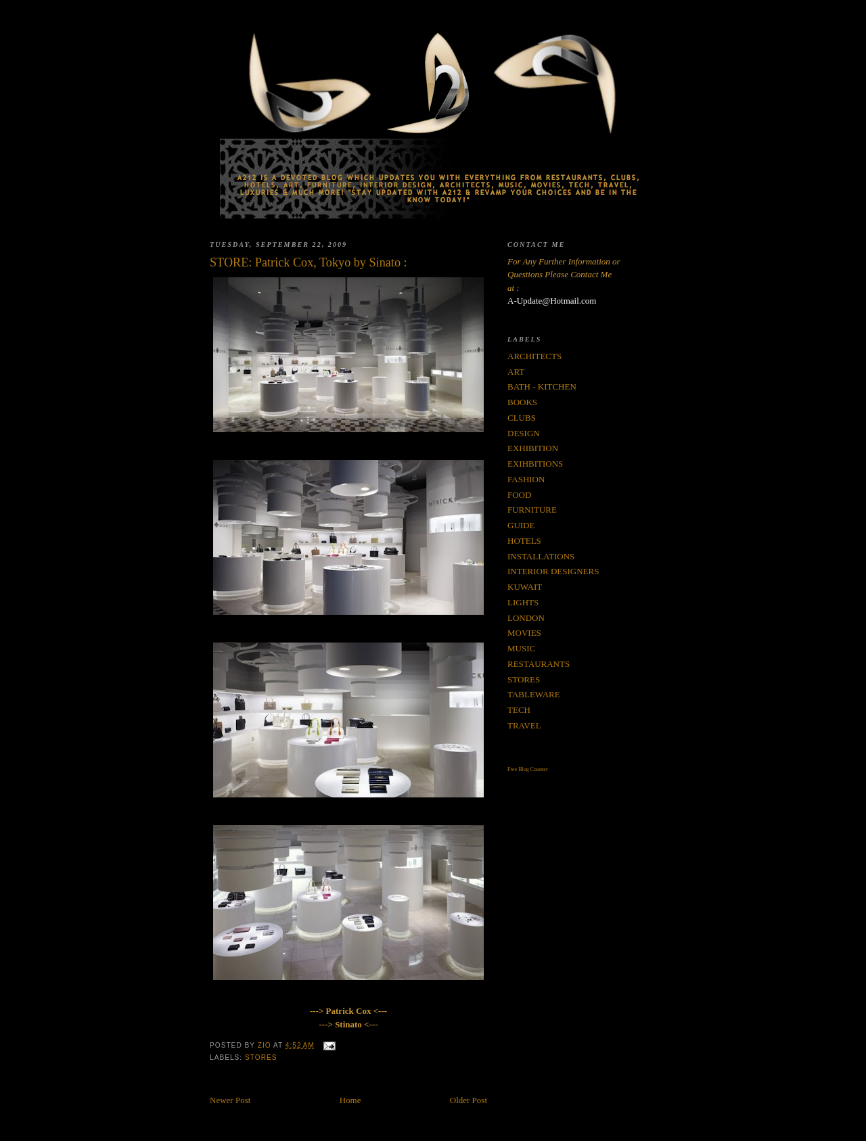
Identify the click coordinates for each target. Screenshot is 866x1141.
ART (515, 372)
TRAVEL (524, 725)
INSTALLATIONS (540, 556)
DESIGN (523, 433)
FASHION (526, 479)
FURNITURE (532, 510)
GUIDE (520, 525)
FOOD (519, 495)
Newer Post (230, 1100)
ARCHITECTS (534, 356)
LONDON (526, 618)
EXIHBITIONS (535, 464)
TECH (518, 710)
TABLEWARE (533, 694)
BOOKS (522, 402)
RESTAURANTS (538, 664)
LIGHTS (523, 602)
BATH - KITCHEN (541, 386)
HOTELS (524, 541)
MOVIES (524, 633)
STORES (261, 1057)
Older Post (468, 1100)
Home (350, 1100)
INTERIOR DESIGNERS (553, 571)
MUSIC (521, 648)
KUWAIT (524, 587)
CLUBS (521, 418)
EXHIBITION (532, 448)
